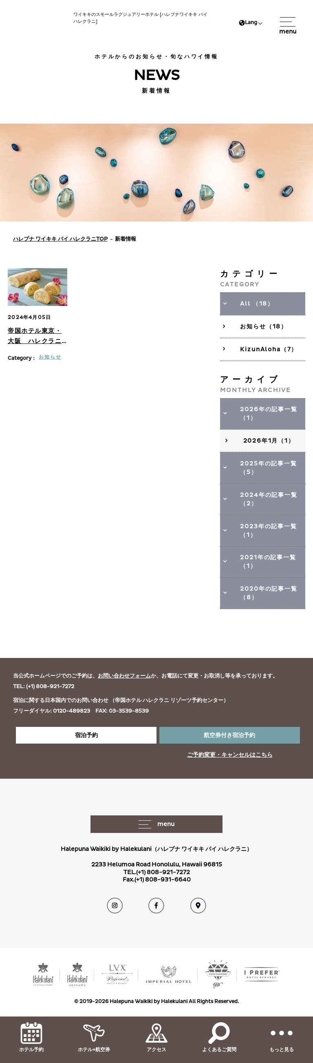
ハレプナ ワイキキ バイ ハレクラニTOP (60, 239)
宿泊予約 (86, 735)
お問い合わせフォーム (124, 676)
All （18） (257, 303)
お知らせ (50, 357)
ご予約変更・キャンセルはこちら (230, 754)
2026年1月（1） (269, 440)
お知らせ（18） (263, 326)
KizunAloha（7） (269, 349)
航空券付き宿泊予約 (229, 735)
